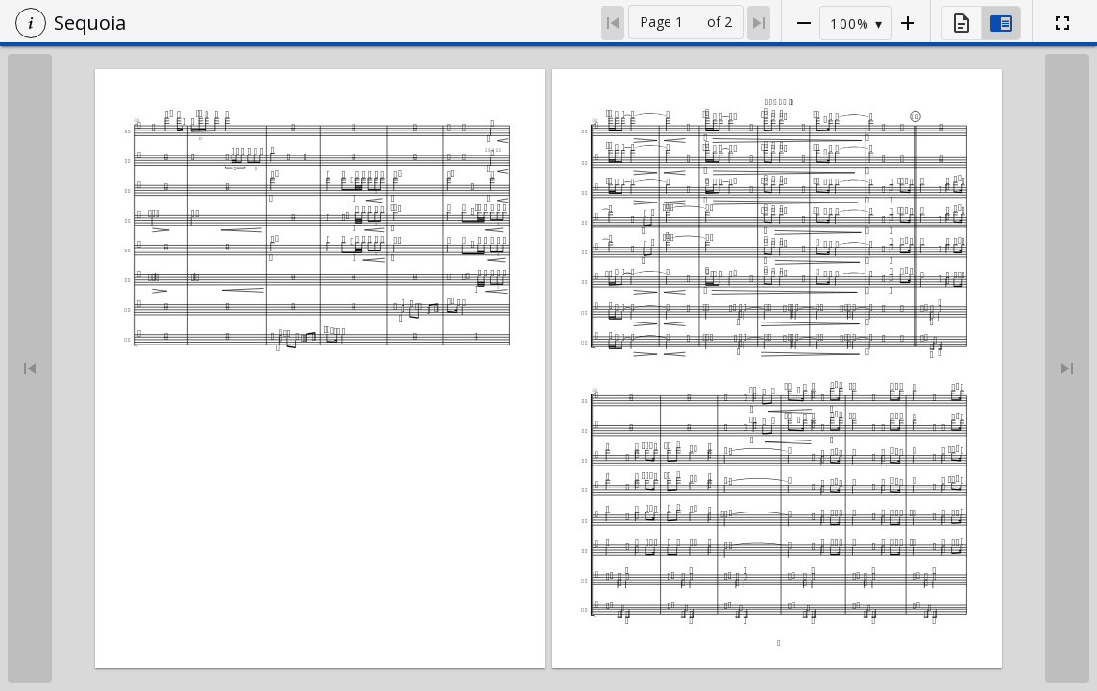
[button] (30, 23)
